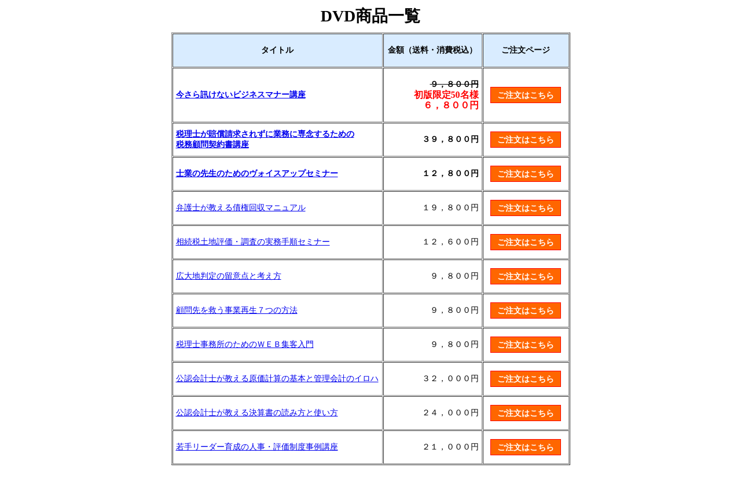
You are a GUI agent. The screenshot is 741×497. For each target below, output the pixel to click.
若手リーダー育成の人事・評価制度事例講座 (257, 447)
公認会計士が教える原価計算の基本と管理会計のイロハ (277, 378)
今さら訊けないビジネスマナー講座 (241, 94)
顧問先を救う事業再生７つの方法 (237, 310)
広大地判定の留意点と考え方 (228, 276)
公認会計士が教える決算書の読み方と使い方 (257, 412)
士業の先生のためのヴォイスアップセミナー (257, 173)
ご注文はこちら (525, 95)
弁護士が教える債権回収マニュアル (241, 207)
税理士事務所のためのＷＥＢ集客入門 (245, 344)
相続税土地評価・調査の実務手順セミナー (253, 241)
